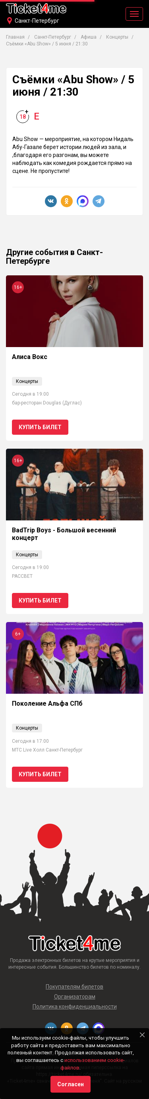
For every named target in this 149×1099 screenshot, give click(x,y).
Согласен (70, 1084)
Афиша (89, 37)
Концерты (117, 37)
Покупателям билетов (74, 986)
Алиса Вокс (29, 357)
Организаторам (74, 996)
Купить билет (40, 427)
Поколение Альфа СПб (47, 703)
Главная (15, 37)
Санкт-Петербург (37, 21)
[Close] (142, 1034)
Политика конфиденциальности (75, 1006)
